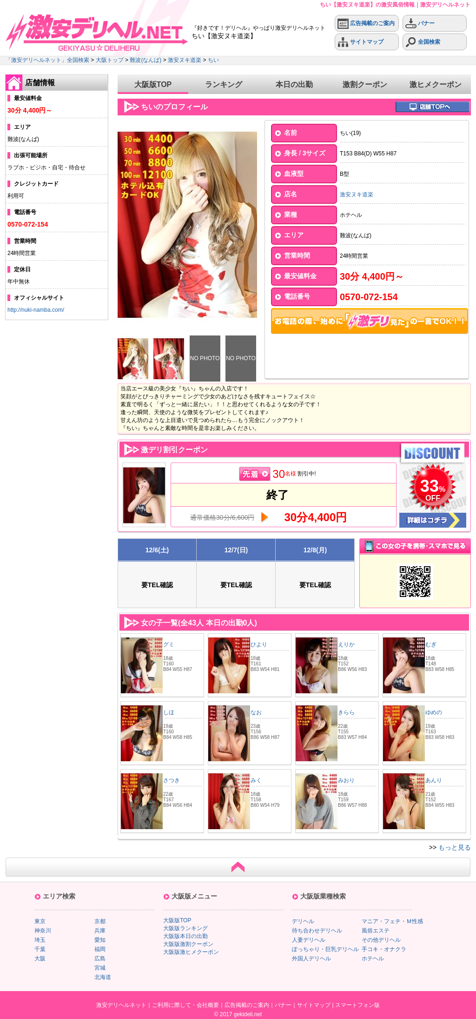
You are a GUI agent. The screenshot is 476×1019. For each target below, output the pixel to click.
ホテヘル (373, 958)
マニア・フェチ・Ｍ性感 (392, 921)
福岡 (100, 949)
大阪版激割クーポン (188, 944)
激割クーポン (365, 84)
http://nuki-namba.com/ (35, 310)
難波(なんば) (145, 60)
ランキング (223, 84)
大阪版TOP (153, 84)
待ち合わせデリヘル (317, 930)
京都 (100, 921)
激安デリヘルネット (121, 1005)
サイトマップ (360, 42)
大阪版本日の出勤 (185, 936)
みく (256, 780)
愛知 (100, 940)
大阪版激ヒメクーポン (191, 952)
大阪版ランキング (185, 928)
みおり (346, 780)
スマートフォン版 (357, 1005)
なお (256, 712)
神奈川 (42, 930)
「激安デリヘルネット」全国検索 (47, 60)
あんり (433, 780)
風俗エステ (376, 930)
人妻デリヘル (308, 940)
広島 (100, 958)
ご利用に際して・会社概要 (185, 1005)
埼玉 (40, 940)
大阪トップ (110, 60)
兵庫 (100, 930)
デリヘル (303, 921)
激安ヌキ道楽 (184, 60)
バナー (420, 23)
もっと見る (454, 847)
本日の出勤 (294, 84)
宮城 (100, 968)
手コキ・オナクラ (384, 949)
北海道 (102, 977)
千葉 (40, 949)
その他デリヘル (381, 940)
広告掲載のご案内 (366, 23)
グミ (168, 644)
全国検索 (422, 42)
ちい (213, 60)
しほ (168, 712)
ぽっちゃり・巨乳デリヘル (325, 949)
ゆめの (433, 712)
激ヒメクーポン (436, 84)
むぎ (430, 644)
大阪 (40, 958)
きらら (346, 712)
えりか (346, 644)
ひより (259, 644)
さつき (171, 780)
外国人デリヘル (311, 958)
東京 (40, 921)
